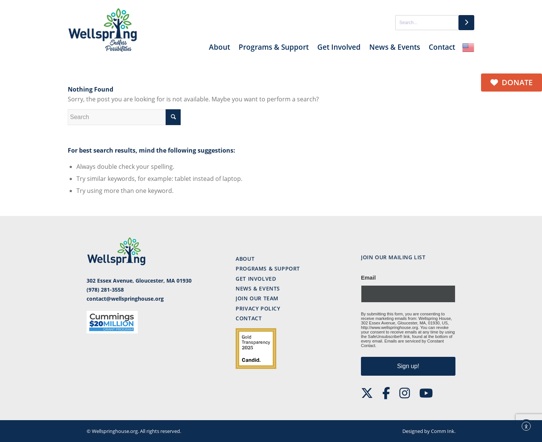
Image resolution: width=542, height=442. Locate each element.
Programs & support (268, 268)
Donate (511, 82)
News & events (258, 288)
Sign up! (408, 366)
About (245, 258)
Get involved (256, 278)
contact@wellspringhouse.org (125, 298)
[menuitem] (219, 49)
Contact (249, 318)
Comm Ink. (443, 431)
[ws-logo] (103, 30)
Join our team (257, 298)
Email (368, 278)
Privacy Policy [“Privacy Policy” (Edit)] (258, 308)
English (468, 47)
